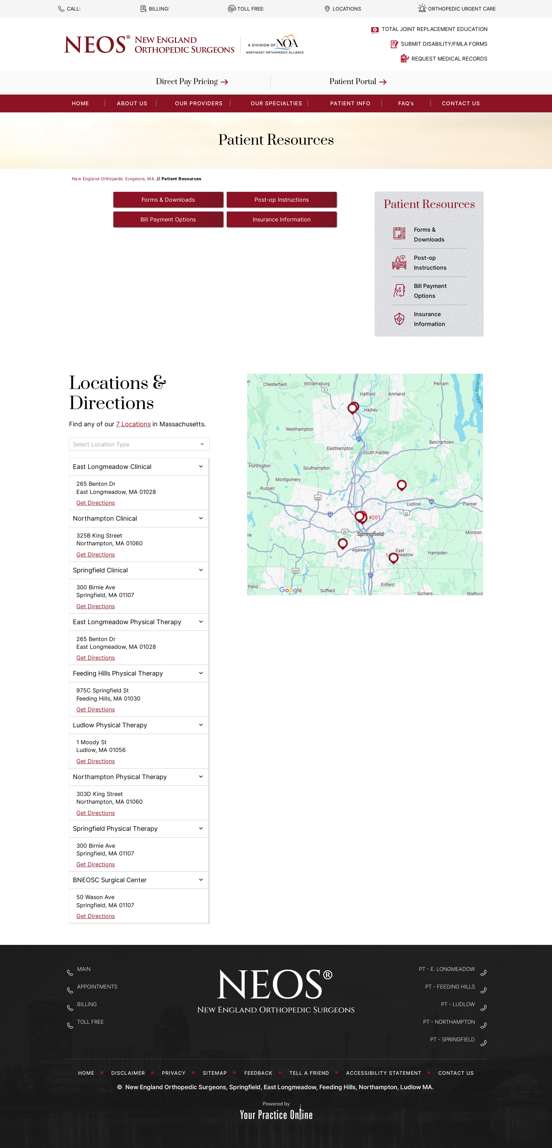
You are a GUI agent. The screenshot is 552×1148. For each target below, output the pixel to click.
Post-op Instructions (282, 199)
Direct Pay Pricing (187, 82)
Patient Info (350, 103)
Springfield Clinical (100, 570)
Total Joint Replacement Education (435, 29)
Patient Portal (353, 82)
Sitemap (217, 1073)
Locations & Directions (117, 393)
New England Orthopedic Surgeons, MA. (113, 178)
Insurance (443, 319)
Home (86, 1073)
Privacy (175, 1073)
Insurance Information (281, 219)
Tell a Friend (311, 1073)
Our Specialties (276, 103)
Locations (347, 9)
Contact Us (461, 103)
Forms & (443, 235)
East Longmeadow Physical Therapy (127, 622)
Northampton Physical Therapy (120, 776)
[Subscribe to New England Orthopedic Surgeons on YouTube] (298, 1034)
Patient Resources (429, 204)
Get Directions (95, 502)
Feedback (260, 1073)
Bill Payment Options (168, 219)
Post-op (443, 263)
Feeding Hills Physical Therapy (118, 673)
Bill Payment (443, 291)
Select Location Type (101, 444)
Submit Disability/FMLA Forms (444, 43)
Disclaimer (130, 1073)
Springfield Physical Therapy (115, 828)
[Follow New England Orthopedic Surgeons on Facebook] (254, 1034)
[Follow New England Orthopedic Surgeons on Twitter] (276, 1034)
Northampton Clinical (105, 518)
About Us (132, 103)
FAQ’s (406, 103)
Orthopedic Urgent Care (462, 9)
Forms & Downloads (168, 199)
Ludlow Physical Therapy (110, 725)
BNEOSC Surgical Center (110, 880)
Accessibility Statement (385, 1073)
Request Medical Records (450, 58)
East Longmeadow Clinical (112, 466)
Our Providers (199, 103)
